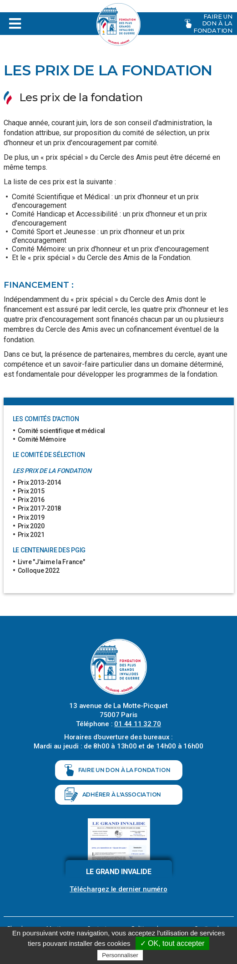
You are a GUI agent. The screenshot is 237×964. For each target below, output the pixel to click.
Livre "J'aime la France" (51, 562)
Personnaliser (120, 955)
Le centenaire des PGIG (49, 550)
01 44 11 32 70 (137, 724)
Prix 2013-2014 (39, 482)
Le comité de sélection (49, 454)
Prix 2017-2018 (39, 508)
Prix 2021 (31, 534)
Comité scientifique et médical (62, 430)
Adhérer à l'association (113, 794)
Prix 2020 (31, 526)
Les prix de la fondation (52, 470)
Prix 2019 (31, 517)
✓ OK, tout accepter (172, 943)
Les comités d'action (46, 419)
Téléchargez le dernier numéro (118, 889)
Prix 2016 (31, 499)
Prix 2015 (31, 491)
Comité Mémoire (42, 439)
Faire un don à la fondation (208, 23)
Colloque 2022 (39, 570)
